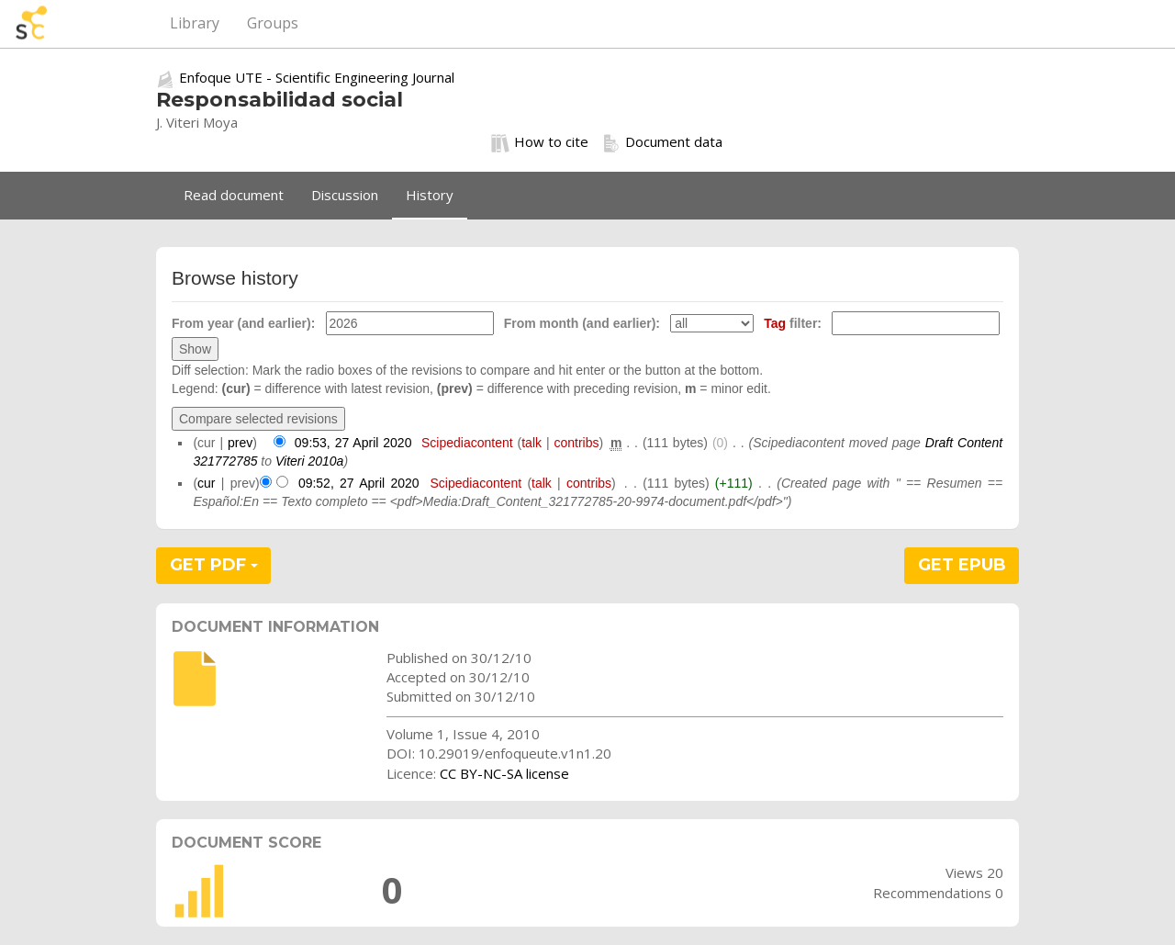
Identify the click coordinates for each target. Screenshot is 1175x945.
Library (194, 23)
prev (240, 442)
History (429, 195)
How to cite (539, 142)
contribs (576, 442)
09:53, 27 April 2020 (353, 442)
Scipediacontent (467, 442)
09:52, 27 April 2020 (359, 483)
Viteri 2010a (309, 461)
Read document (234, 195)
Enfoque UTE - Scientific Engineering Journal (316, 77)
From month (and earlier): (582, 323)
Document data (662, 142)
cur (206, 483)
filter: (793, 323)
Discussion (344, 195)
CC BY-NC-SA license (504, 773)
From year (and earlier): (243, 323)
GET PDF (214, 565)
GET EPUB (962, 565)
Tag (775, 323)
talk (531, 442)
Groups (272, 23)
